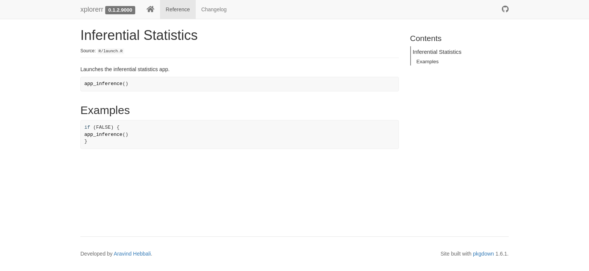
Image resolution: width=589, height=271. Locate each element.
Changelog (214, 9)
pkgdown (483, 254)
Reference (178, 9)
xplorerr (91, 9)
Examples (428, 61)
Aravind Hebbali (132, 254)
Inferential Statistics (437, 52)
